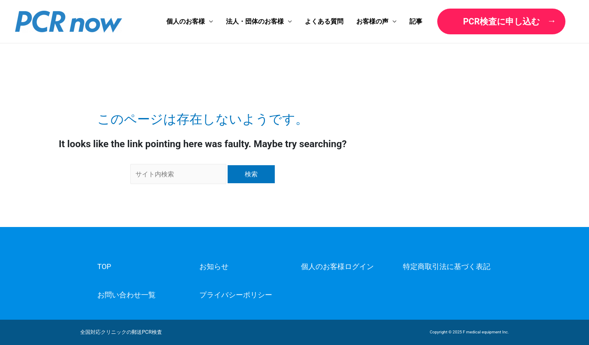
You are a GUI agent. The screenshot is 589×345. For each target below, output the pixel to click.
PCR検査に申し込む (501, 21)
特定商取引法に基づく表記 (446, 266)
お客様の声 (372, 21)
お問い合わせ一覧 (126, 295)
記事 (415, 21)
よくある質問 (324, 21)
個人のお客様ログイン (337, 266)
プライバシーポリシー (235, 295)
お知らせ (213, 266)
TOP (104, 266)
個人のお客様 (185, 21)
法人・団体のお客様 (255, 21)
